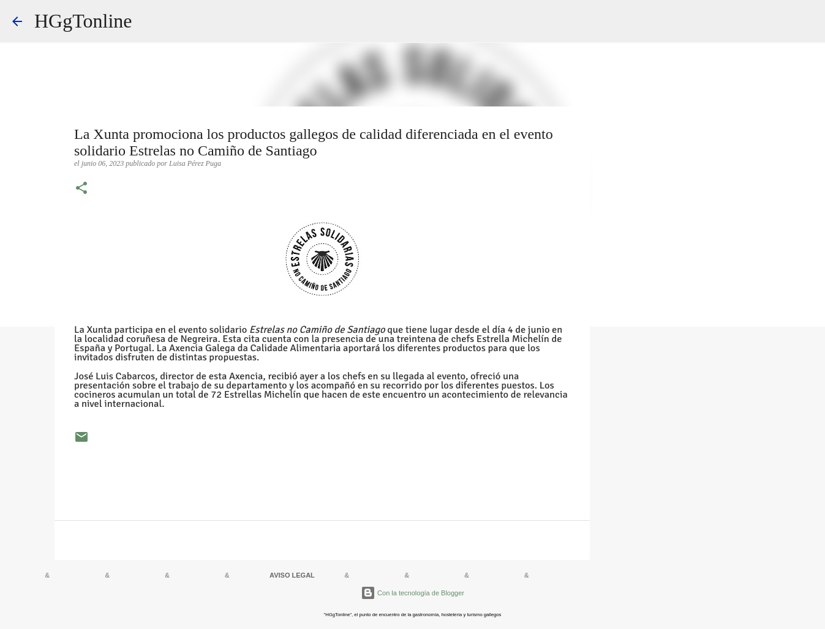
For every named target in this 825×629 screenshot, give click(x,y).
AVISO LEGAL (292, 575)
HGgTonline (83, 21)
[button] (81, 189)
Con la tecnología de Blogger (412, 593)
